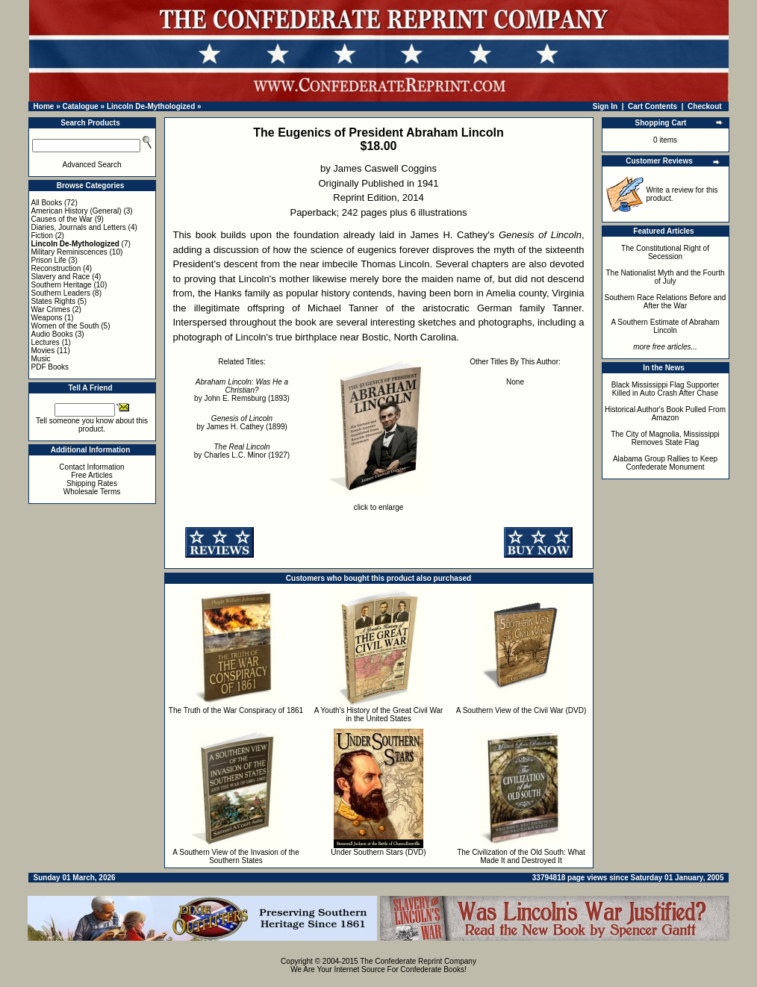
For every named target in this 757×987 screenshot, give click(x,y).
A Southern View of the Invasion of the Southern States (235, 856)
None (515, 382)
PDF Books (50, 367)
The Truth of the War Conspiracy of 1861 (236, 710)
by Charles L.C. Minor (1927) (242, 451)
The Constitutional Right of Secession (665, 252)
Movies (43, 350)
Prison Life (48, 260)
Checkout (705, 106)
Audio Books (52, 334)
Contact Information (91, 467)
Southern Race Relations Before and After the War (665, 301)
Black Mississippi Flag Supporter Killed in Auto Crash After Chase (665, 389)
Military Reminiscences (69, 252)
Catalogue (80, 106)
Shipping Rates (91, 483)
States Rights (53, 301)
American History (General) (76, 211)
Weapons (47, 318)
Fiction (42, 235)
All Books (47, 203)
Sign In (605, 106)
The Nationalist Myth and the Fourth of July (665, 277)
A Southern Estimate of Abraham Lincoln (665, 326)
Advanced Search (92, 165)
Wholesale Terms (92, 492)
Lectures (45, 342)
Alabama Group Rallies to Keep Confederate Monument (665, 463)
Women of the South (65, 326)
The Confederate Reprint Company (418, 961)
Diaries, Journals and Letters (78, 227)
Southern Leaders (61, 293)
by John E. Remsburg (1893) (242, 390)
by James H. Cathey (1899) (241, 422)
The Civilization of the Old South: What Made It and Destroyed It (521, 856)
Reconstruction (56, 268)
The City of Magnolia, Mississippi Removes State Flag (665, 438)
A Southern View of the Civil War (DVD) (521, 710)
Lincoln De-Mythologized (151, 106)
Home (44, 106)
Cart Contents (652, 106)
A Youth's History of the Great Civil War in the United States (378, 714)
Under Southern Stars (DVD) (378, 852)
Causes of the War (62, 219)
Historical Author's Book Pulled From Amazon (665, 413)
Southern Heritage (61, 285)
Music (41, 359)
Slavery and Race (60, 277)
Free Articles (92, 475)
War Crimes (50, 309)
